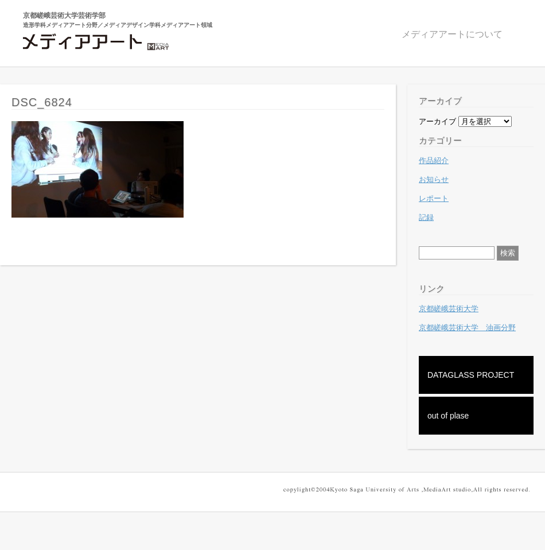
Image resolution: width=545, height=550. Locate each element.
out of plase (448, 415)
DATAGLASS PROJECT (470, 374)
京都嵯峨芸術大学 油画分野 (467, 327)
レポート (434, 198)
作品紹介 (434, 160)
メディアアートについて (452, 34)
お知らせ (434, 179)
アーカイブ (437, 121)
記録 (426, 217)
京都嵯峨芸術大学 (448, 308)
